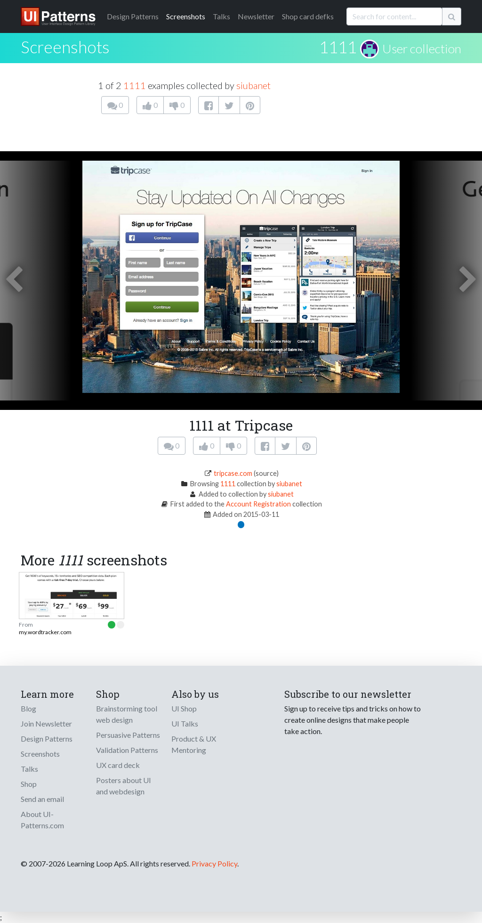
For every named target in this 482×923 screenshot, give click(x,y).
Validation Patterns (127, 749)
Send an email (42, 798)
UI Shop (184, 708)
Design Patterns (46, 738)
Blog (28, 708)
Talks (221, 16)
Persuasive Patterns (128, 734)
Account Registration (258, 504)
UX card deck (118, 764)
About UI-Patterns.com (42, 819)
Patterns (133, 16)
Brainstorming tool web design (126, 714)
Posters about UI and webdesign (123, 786)
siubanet (253, 85)
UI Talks (184, 723)
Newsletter (256, 16)
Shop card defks (308, 16)
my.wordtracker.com (45, 632)
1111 (338, 47)
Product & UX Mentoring (193, 744)
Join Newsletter (46, 723)
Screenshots (185, 16)
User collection (421, 48)
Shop (29, 783)
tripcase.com (233, 473)
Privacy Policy (214, 863)
